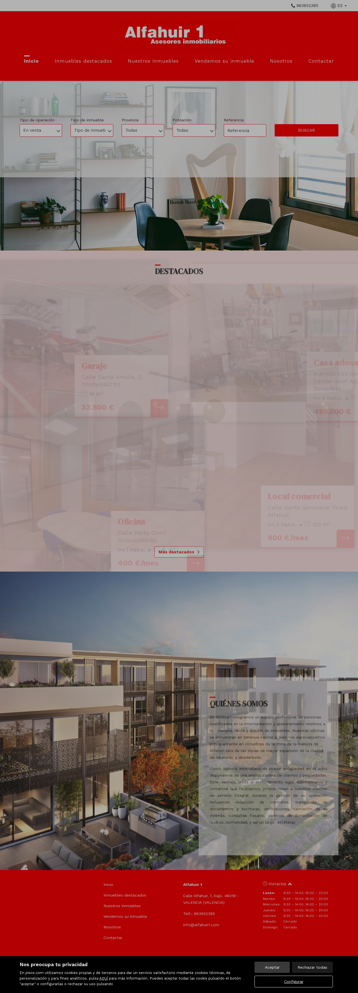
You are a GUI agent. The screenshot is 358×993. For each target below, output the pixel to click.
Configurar (293, 981)
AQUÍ (103, 978)
